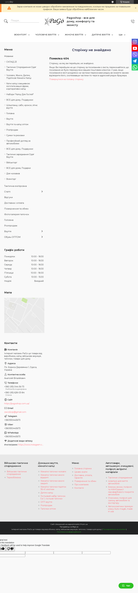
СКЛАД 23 (11, 62)
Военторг (11, 179)
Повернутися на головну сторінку (66, 79)
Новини (8, 56)
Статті (7, 191)
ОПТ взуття (46, 502)
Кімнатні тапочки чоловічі (53, 471)
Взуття (9, 119)
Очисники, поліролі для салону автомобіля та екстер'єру (120, 500)
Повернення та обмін (16, 208)
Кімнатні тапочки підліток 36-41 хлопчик (53, 488)
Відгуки (8, 197)
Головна (10, 113)
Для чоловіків (13, 173)
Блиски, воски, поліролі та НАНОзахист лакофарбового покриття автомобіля (121, 491)
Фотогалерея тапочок (16, 214)
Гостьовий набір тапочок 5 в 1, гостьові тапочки (53, 497)
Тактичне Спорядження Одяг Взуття (21, 68)
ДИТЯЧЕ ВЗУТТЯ (101, 34)
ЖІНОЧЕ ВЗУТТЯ (74, 34)
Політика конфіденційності (69, 532)
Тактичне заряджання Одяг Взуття (20, 155)
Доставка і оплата (14, 203)
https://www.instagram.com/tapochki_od (31, 444)
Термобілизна (14, 477)
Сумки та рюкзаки (15, 135)
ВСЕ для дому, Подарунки (19, 100)
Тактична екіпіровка (15, 186)
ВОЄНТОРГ (20, 34)
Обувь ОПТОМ (12, 237)
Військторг (11, 162)
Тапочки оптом (48, 509)
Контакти (79, 488)
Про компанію (81, 484)
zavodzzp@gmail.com (15, 412)
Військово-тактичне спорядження (17, 472)
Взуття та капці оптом (17, 124)
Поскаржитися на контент (114, 529)
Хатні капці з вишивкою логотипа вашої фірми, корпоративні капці (18, 86)
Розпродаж (12, 130)
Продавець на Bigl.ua (69, 527)
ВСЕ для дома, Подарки (18, 168)
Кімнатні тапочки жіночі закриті (52, 482)
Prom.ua (84, 524)
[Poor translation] (10, 549)
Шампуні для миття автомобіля (118, 482)
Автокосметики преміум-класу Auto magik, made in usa (120, 509)
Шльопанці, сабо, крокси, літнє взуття (21, 106)
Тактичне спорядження (120, 477)
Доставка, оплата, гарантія (83, 476)
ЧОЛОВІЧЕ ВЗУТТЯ (45, 34)
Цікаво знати (80, 472)
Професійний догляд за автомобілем (18, 142)
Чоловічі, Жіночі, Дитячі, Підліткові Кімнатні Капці (18, 76)
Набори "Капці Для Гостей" (20, 94)
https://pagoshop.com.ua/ (16, 403)
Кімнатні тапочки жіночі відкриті (52, 476)
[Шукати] (6, 21)
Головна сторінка (83, 468)
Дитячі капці (47, 492)
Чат (126, 585)
